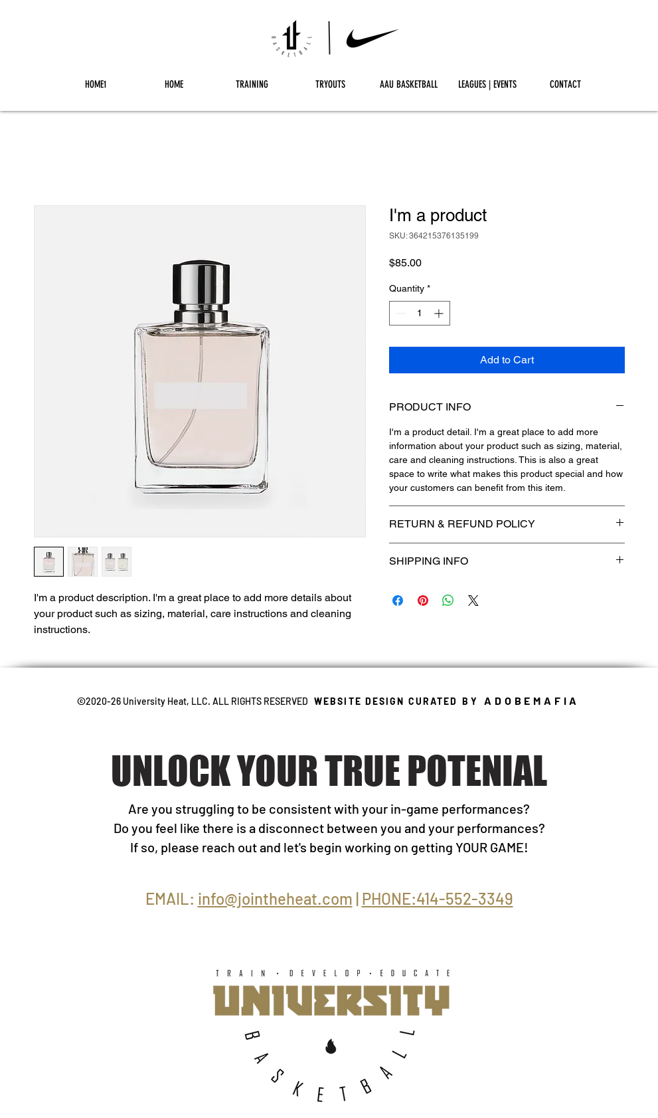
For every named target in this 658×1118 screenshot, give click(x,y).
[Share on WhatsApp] (448, 600)
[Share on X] (473, 600)
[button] (252, 84)
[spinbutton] (420, 313)
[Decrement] (399, 313)
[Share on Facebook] (398, 600)
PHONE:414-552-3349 (437, 898)
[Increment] (440, 313)
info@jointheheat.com (275, 898)
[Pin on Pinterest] (423, 600)
